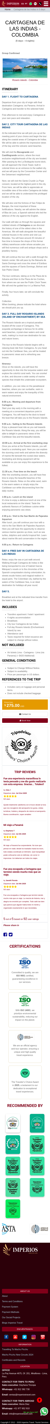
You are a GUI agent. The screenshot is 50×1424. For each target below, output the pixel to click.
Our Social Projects (11, 1317)
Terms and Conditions (12, 1301)
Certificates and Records (13, 1360)
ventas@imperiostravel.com (22, 1395)
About (5, 1296)
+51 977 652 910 (21, 1408)
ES (22, 4)
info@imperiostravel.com (20, 1414)
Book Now (25, 720)
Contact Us (25, 714)
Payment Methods (10, 1312)
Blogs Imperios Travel (12, 1323)
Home (8, 9)
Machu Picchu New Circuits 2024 (17, 1355)
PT (26, 4)
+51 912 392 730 (21, 1389)
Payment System (10, 1307)
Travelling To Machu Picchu (15, 1349)
